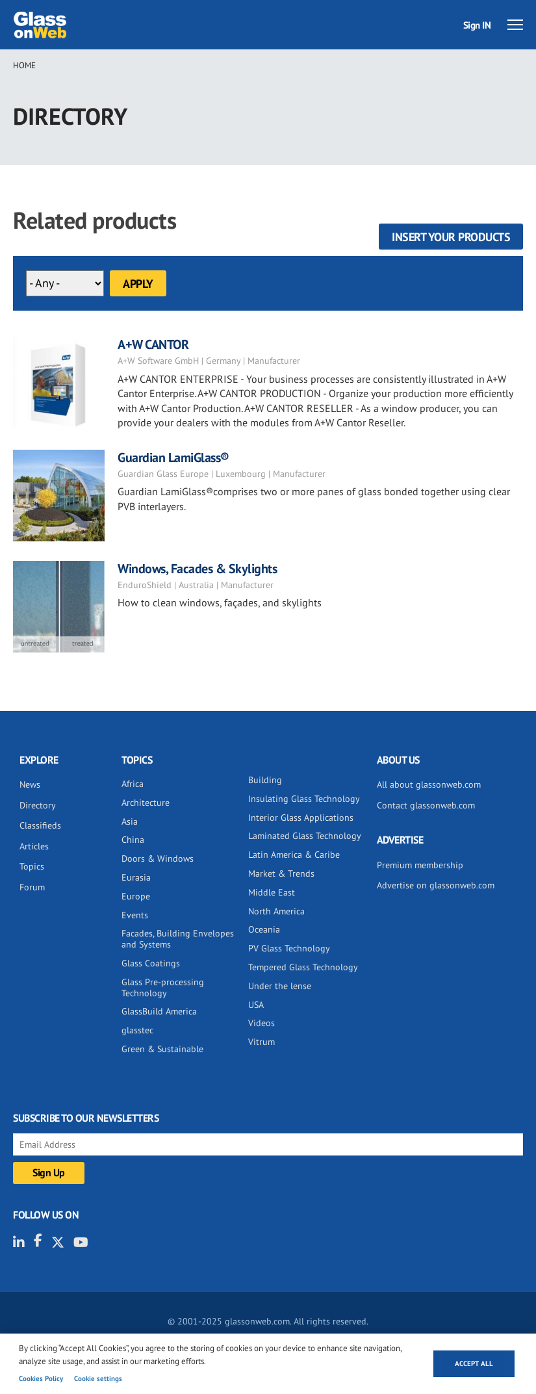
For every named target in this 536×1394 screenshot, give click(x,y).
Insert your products (451, 236)
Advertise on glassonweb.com (435, 885)
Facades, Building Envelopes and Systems (177, 938)
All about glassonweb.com (429, 784)
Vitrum (261, 1042)
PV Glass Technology (289, 948)
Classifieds (40, 825)
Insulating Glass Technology (304, 799)
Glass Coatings (150, 963)
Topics (31, 866)
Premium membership (420, 865)
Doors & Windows (157, 858)
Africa (132, 784)
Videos (261, 1023)
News (29, 784)
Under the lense (279, 986)
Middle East (271, 892)
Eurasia (136, 877)
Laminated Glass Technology (304, 836)
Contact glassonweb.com (426, 805)
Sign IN (477, 25)
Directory (37, 805)
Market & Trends (281, 873)
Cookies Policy (41, 1378)
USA (256, 1005)
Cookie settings (98, 1378)
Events (134, 915)
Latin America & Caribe (294, 854)
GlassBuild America (159, 1011)
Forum (32, 887)
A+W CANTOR (153, 344)
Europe (135, 896)
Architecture (145, 802)
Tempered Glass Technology (303, 967)
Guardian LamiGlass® (173, 457)
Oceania (264, 929)
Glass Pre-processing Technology (162, 987)
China (132, 839)
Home (24, 65)
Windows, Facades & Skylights (197, 568)
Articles (34, 846)
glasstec (137, 1030)
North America (276, 911)
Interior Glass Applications (300, 817)
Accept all (474, 1363)
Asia (129, 821)
